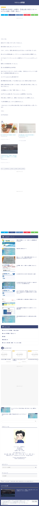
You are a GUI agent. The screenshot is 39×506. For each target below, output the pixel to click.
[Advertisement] (19, 27)
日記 (20, 168)
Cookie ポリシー (5, 504)
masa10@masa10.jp (21, 457)
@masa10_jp (21, 458)
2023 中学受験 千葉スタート (9, 333)
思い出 (13, 168)
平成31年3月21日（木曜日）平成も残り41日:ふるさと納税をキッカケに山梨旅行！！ (9, 157)
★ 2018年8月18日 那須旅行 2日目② (9, 134)
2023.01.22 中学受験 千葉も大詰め (11, 330)
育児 (23, 168)
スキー (3, 168)
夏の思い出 (5, 339)
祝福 (4, 336)
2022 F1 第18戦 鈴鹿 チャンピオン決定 (12, 342)
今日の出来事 (3, 7)
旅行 (17, 168)
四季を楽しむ (8, 168)
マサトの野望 (19, 2)
